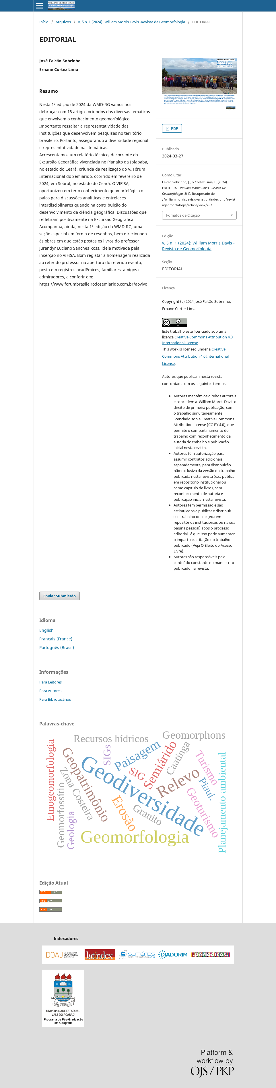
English (46, 630)
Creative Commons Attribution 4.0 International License (195, 356)
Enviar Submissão (59, 595)
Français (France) (55, 639)
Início (43, 21)
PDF (174, 128)
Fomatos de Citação (183, 215)
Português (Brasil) (56, 647)
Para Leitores (50, 682)
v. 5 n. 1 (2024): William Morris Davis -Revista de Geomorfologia (131, 21)
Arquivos (63, 21)
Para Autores (50, 690)
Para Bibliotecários (55, 699)
